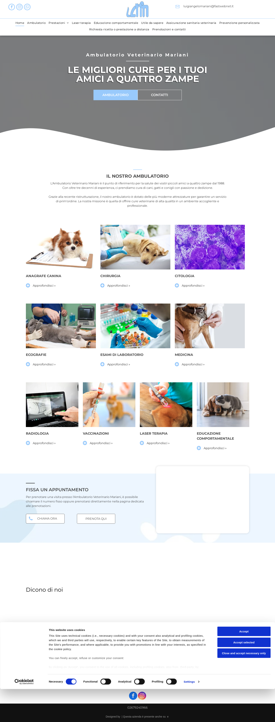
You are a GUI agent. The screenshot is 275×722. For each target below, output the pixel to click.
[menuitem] (20, 23)
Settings (189, 714)
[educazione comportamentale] (223, 404)
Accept (244, 664)
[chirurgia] (135, 247)
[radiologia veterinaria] (52, 404)
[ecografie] (61, 326)
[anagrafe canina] (61, 247)
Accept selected (244, 675)
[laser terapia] (166, 404)
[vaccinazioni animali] (109, 404)
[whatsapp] (27, 7)
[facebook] (11, 7)
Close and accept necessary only (244, 686)
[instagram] (19, 7)
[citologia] (210, 247)
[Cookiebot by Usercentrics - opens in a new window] (24, 715)
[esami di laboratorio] (135, 326)
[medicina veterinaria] (210, 326)
